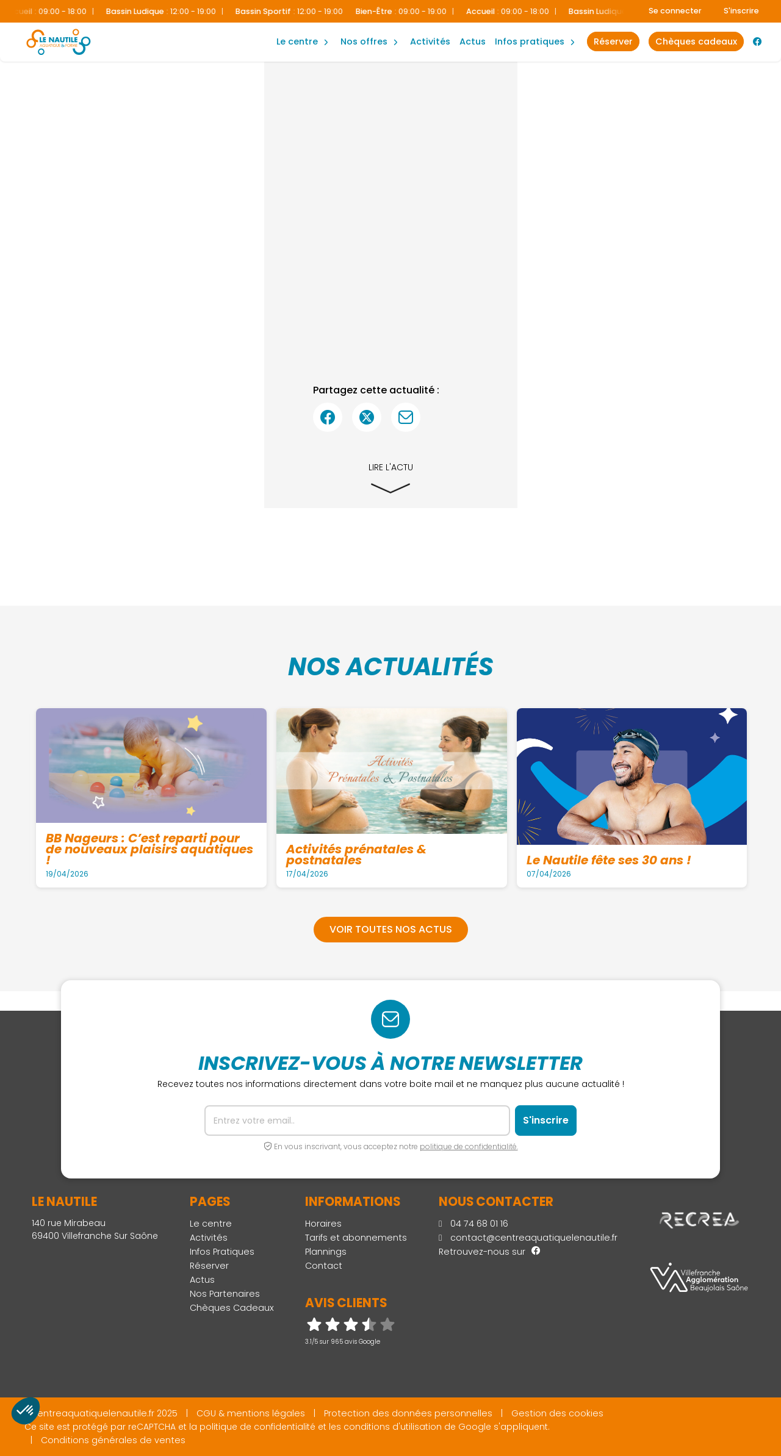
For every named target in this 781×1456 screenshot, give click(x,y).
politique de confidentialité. (469, 1146)
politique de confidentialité (257, 1427)
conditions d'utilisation (393, 1427)
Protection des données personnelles (408, 1413)
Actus (472, 41)
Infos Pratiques (529, 41)
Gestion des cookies (557, 1413)
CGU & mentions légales (250, 1413)
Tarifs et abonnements (356, 1238)
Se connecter (675, 10)
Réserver (209, 1266)
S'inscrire (741, 10)
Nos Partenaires (225, 1294)
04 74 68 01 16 (473, 1224)
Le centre (211, 1224)
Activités (430, 41)
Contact (323, 1266)
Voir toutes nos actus (390, 929)
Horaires (323, 1224)
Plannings (326, 1252)
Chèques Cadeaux (232, 1308)
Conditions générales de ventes (113, 1440)
